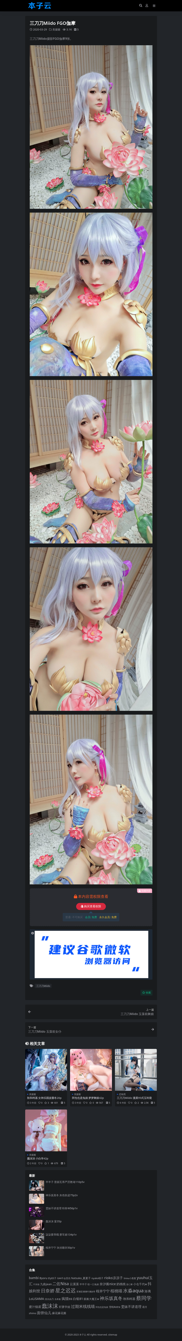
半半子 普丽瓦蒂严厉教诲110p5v (65, 1182)
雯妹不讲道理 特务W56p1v (62, 1208)
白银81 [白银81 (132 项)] (78, 1298)
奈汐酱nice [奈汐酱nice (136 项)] (108, 1283)
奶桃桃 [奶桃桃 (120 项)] (121, 1284)
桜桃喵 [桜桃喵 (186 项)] (116, 1290)
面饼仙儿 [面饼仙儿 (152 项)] (44, 1312)
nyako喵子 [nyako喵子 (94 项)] (97, 1278)
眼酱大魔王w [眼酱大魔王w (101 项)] (91, 1298)
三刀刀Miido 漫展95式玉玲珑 (134, 1097)
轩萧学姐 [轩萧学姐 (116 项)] (64, 1307)
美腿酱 (56, 29)
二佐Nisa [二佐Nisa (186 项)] (60, 1283)
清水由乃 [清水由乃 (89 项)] (49, 1298)
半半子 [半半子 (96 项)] (83, 1284)
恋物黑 (122, 1094)
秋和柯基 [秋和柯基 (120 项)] (129, 1299)
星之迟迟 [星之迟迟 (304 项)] (65, 1290)
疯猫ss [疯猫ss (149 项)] (67, 1298)
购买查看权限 (91, 906)
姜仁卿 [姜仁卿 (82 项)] (129, 1284)
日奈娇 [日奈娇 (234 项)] (48, 1290)
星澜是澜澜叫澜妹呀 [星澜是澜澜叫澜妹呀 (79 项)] (86, 1291)
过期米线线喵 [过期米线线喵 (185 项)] (83, 1306)
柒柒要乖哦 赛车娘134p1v (61, 1234)
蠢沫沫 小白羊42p (37, 1158)
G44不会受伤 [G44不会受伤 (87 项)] (63, 1278)
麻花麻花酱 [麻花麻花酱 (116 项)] (59, 1313)
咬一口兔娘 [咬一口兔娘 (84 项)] (93, 1284)
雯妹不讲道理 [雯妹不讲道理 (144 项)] (131, 1306)
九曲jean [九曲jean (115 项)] (46, 1284)
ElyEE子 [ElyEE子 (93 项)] (52, 1278)
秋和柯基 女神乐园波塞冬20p (44, 1097)
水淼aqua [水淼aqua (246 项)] (133, 1290)
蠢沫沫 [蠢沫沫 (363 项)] (50, 1306)
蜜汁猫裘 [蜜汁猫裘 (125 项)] (35, 1307)
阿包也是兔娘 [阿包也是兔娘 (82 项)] (102, 1307)
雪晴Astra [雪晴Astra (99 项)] (114, 1307)
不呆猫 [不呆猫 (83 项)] (36, 1284)
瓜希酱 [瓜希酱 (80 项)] (58, 1298)
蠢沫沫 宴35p (54, 1221)
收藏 (146, 992)
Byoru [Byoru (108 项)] (43, 1278)
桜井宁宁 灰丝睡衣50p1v (60, 1247)
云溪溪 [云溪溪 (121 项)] (74, 1284)
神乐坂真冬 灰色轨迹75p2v (62, 1195)
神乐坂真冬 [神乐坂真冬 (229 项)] (111, 1298)
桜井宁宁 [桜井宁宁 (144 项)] (103, 1291)
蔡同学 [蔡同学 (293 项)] (144, 1297)
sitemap (112, 1334)
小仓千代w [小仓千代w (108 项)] (140, 1284)
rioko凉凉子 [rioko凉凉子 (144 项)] (113, 1278)
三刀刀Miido (43, 985)
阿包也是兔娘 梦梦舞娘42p (88, 1097)
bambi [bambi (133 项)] (34, 1278)
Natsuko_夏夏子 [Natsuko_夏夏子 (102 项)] (81, 1278)
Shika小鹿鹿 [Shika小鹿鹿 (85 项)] (130, 1278)
